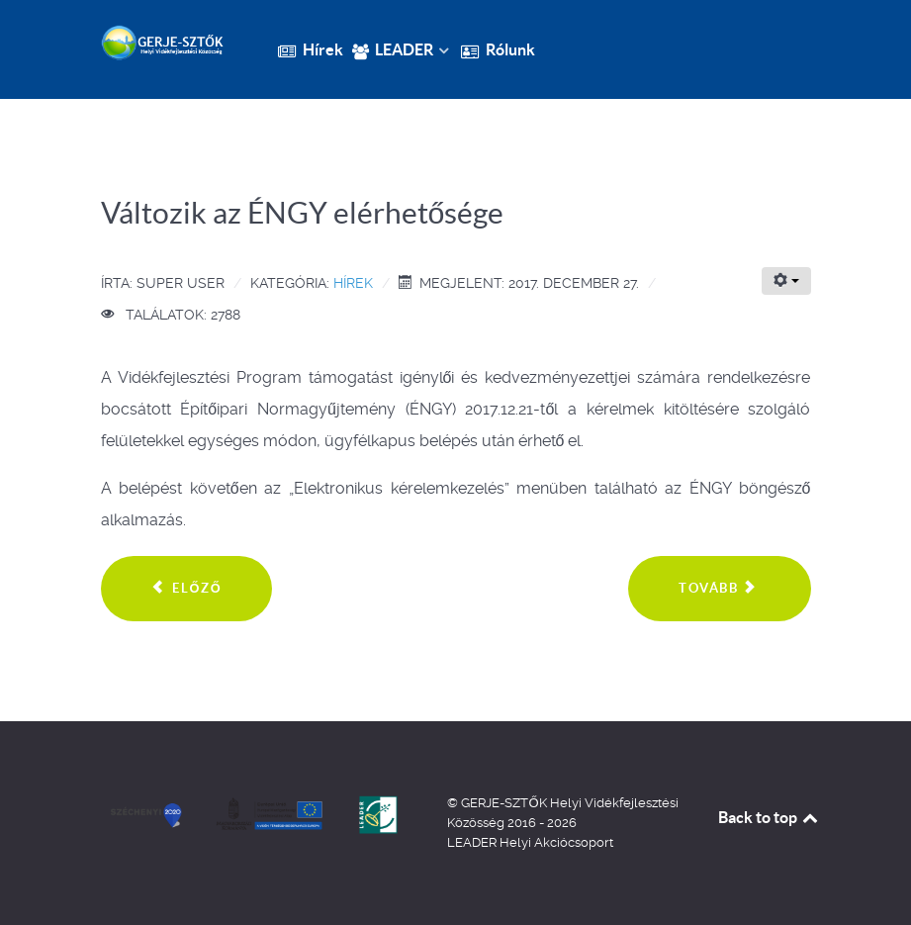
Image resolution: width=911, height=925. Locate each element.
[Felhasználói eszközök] (786, 281)
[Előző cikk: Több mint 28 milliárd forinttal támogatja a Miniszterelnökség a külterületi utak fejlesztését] (187, 588)
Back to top (769, 817)
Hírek (353, 283)
